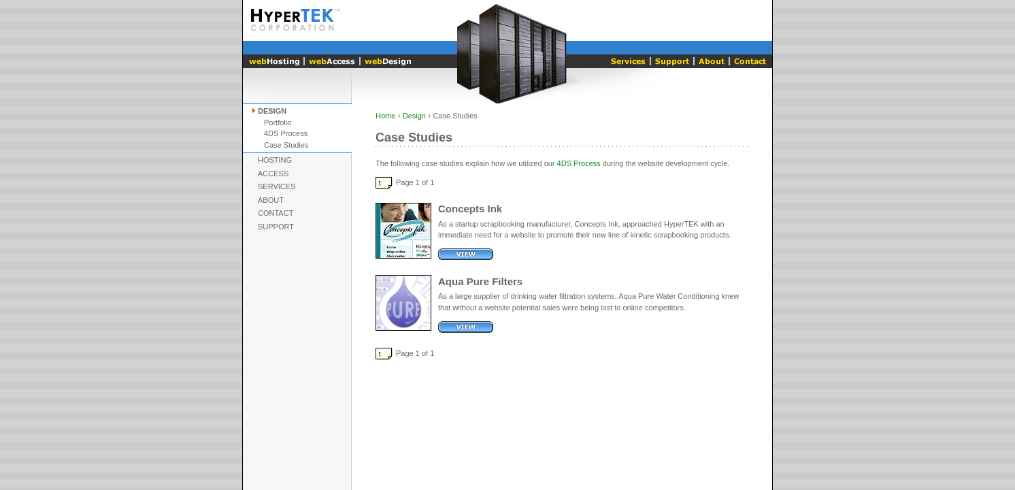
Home (385, 116)
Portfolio (277, 122)
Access (273, 173)
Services (276, 186)
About (271, 200)
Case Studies (286, 145)
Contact (275, 213)
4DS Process (285, 133)
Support (276, 227)
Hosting (275, 160)
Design (272, 111)
